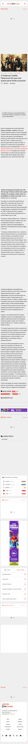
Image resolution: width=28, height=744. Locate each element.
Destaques (4, 9)
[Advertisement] (14, 38)
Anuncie (20, 729)
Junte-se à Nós (20, 726)
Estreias (8, 724)
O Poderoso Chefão (17, 73)
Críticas (20, 724)
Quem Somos (8, 726)
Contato (8, 729)
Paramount (10, 73)
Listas (3, 687)
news (6, 73)
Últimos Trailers (6, 417)
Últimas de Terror (8, 605)
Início (2, 73)
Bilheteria (20, 721)
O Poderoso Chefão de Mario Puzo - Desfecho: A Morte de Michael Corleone (14, 148)
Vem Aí (7, 721)
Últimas (5, 500)
